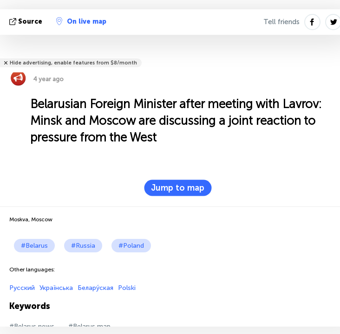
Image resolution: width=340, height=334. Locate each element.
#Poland (131, 246)
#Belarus (34, 246)
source (26, 22)
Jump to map (177, 188)
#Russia (83, 246)
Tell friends (281, 22)
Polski (127, 288)
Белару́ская (95, 288)
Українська (56, 288)
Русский (22, 288)
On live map (81, 21)
